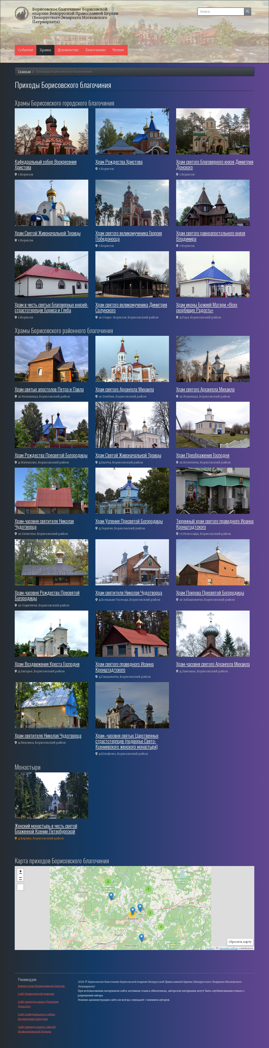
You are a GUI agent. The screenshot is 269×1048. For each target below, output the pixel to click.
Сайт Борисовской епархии (36, 993)
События (25, 50)
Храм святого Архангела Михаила (124, 389)
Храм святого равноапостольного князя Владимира (210, 235)
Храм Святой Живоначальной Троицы (47, 233)
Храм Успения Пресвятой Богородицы (129, 521)
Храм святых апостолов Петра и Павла (49, 389)
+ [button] (20, 872)
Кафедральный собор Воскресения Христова (45, 164)
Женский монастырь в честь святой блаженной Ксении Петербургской (46, 828)
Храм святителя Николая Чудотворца (128, 592)
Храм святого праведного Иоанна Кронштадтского (124, 666)
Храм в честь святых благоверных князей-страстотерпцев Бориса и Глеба (51, 307)
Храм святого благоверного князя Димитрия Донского (214, 164)
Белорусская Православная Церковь (41, 986)
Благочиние (96, 50)
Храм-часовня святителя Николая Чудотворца (44, 523)
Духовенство (68, 50)
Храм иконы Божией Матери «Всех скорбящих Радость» (206, 307)
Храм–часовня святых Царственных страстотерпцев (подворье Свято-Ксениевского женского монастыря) (126, 740)
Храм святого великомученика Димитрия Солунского (131, 307)
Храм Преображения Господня (202, 455)
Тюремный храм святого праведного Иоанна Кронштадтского (214, 523)
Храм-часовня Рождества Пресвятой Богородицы (47, 595)
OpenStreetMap (228, 948)
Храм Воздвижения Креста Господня (47, 663)
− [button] (20, 878)
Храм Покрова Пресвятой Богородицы (210, 592)
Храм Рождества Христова (118, 161)
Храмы (45, 50)
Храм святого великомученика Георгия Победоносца (128, 235)
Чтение (118, 50)
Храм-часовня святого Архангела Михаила (213, 663)
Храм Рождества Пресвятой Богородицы (51, 455)
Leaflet (210, 948)
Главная (24, 71)
